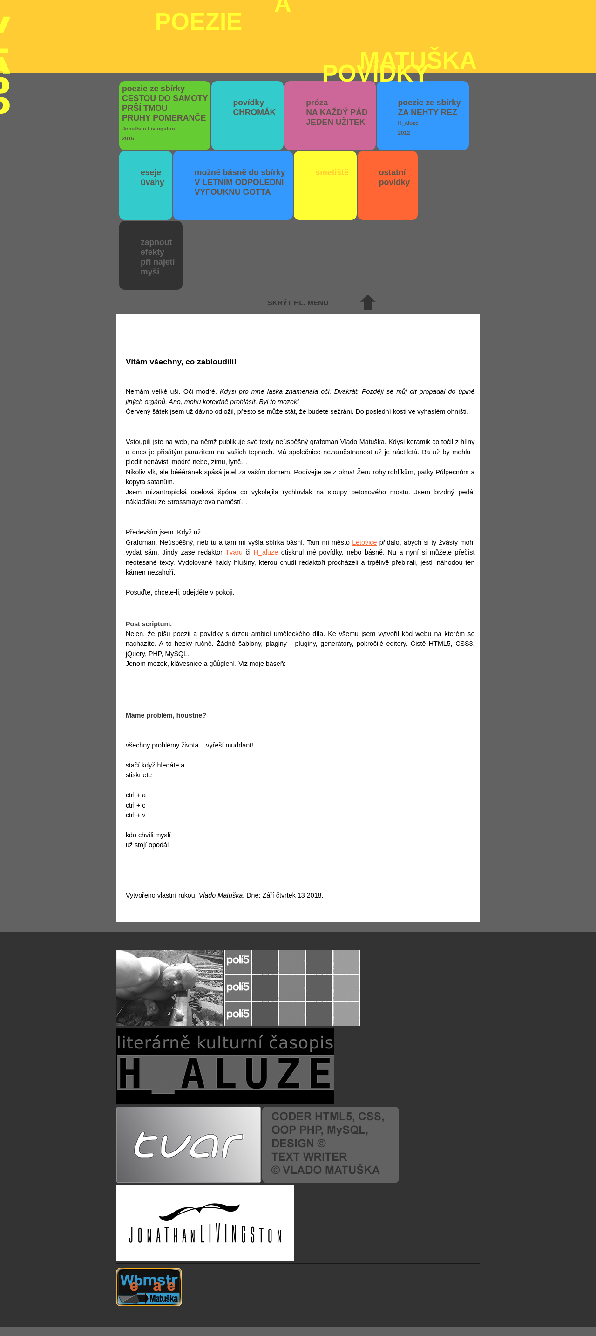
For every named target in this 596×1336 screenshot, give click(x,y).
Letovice (364, 542)
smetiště (331, 172)
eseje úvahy (152, 177)
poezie (316, 17)
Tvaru (234, 552)
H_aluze (266, 552)
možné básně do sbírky (240, 182)
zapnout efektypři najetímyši (158, 257)
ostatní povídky (394, 177)
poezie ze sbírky (165, 112)
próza (336, 112)
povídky (254, 107)
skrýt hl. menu (298, 303)
